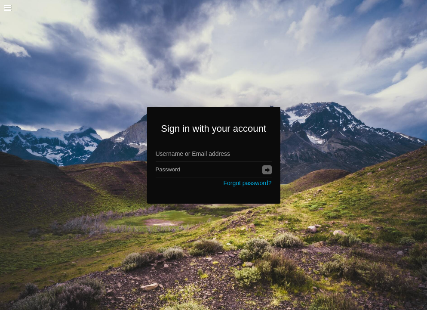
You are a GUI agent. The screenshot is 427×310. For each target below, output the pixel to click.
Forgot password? (247, 183)
